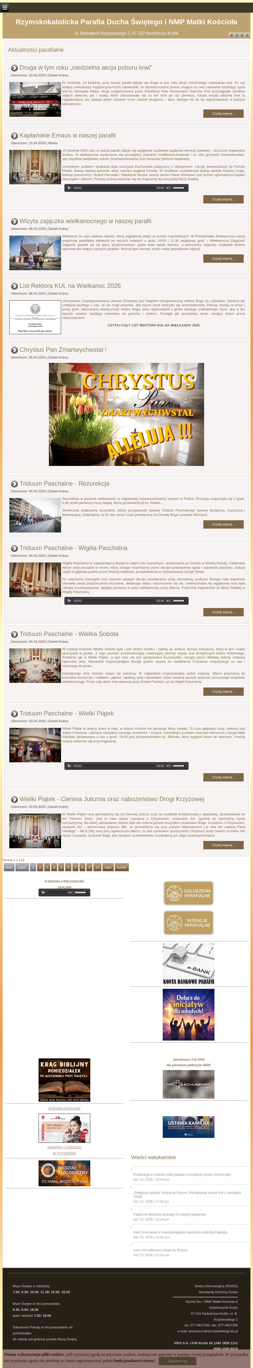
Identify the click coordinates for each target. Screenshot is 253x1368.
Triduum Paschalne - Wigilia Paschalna (74, 547)
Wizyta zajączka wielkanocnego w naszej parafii (86, 220)
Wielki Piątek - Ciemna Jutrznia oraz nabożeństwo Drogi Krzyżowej (112, 798)
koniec (122, 867)
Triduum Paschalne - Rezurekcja (64, 483)
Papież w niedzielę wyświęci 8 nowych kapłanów (169, 1214)
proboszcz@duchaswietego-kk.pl (213, 1331)
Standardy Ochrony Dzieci (218, 1292)
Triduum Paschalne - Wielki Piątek (67, 713)
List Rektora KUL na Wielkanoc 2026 (70, 285)
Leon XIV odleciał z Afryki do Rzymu (160, 1250)
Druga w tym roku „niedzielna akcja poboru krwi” (86, 67)
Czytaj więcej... (223, 113)
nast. (108, 867)
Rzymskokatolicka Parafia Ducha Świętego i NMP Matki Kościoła (126, 22)
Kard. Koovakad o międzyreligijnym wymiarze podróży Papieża (180, 1232)
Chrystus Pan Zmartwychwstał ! (63, 349)
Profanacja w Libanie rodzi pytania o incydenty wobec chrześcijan (182, 1174)
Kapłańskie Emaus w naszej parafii (68, 135)
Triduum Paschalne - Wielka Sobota (69, 633)
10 (97, 867)
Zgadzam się (177, 1361)
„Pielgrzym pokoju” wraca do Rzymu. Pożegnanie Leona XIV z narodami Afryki (187, 1195)
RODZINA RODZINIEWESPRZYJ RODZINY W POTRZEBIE (64, 1131)
